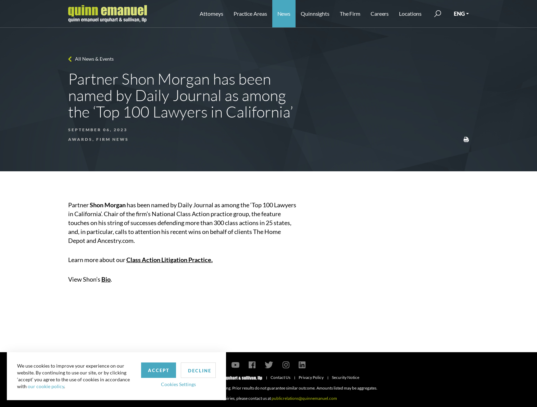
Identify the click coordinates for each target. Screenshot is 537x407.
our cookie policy (46, 386)
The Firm (350, 13)
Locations (410, 13)
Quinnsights (315, 13)
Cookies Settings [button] (178, 384)
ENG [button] (459, 13)
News (284, 13)
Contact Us (280, 377)
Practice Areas (250, 13)
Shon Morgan (108, 205)
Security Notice (345, 377)
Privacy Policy (311, 377)
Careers (380, 13)
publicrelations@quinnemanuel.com (304, 398)
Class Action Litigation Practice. (169, 259)
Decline (199, 370)
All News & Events (94, 59)
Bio (106, 279)
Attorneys (211, 13)
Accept (159, 370)
